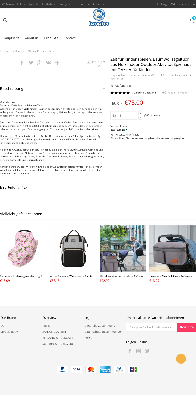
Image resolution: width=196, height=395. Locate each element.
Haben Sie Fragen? (177, 92)
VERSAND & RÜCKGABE (57, 338)
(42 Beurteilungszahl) (144, 92)
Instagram (139, 351)
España (81, 4)
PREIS (46, 326)
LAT (2, 326)
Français (64, 4)
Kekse (88, 338)
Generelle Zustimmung (99, 326)
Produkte (51, 38)
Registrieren (187, 4)
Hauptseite (11, 38)
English (47, 4)
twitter (31, 63)
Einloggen (163, 4)
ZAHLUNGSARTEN (54, 332)
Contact (70, 38)
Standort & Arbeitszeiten (58, 344)
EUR (117, 103)
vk (48, 63)
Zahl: (116, 115)
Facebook (130, 351)
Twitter (147, 351)
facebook (22, 63)
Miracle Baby (9, 332)
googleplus (40, 63)
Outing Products (38, 51)
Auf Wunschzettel (98, 65)
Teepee (53, 51)
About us (32, 38)
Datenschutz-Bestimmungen (103, 332)
